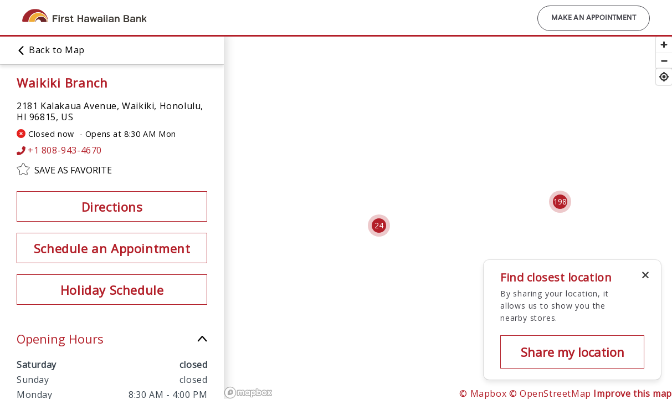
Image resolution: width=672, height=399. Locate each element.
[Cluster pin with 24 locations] (379, 225)
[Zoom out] (664, 61)
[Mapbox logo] (248, 392)
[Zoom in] (664, 45)
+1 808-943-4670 (59, 150)
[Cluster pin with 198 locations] (560, 202)
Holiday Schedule (112, 290)
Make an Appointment (593, 18)
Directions (112, 206)
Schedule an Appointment (112, 248)
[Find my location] (664, 77)
